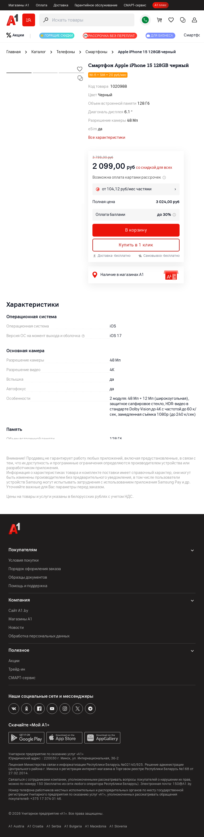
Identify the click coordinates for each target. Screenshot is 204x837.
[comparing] (183, 20)
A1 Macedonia (95, 826)
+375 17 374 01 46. (46, 799)
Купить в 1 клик (136, 244)
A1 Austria (16, 826)
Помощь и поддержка (27, 586)
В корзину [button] (136, 230)
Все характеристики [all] (106, 137)
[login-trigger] (194, 20)
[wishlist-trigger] (79, 69)
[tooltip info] (173, 215)
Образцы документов (27, 577)
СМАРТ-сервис (135, 5)
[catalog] (28, 20)
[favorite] (171, 20)
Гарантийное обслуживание (96, 5)
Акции (13, 661)
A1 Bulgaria (73, 826)
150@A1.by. (182, 784)
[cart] (159, 20)
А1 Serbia (53, 826)
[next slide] (19, 71)
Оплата (41, 5)
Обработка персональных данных (39, 636)
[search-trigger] (86, 20)
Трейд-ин (16, 669)
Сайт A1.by (18, 610)
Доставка (61, 5)
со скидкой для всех (154, 167)
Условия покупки (23, 560)
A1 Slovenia (118, 826)
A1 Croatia (35, 826)
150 (40, 784)
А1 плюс (161, 5)
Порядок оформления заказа (34, 569)
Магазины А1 (18, 5)
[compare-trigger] (80, 78)
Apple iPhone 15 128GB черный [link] (147, 52)
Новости (16, 627)
